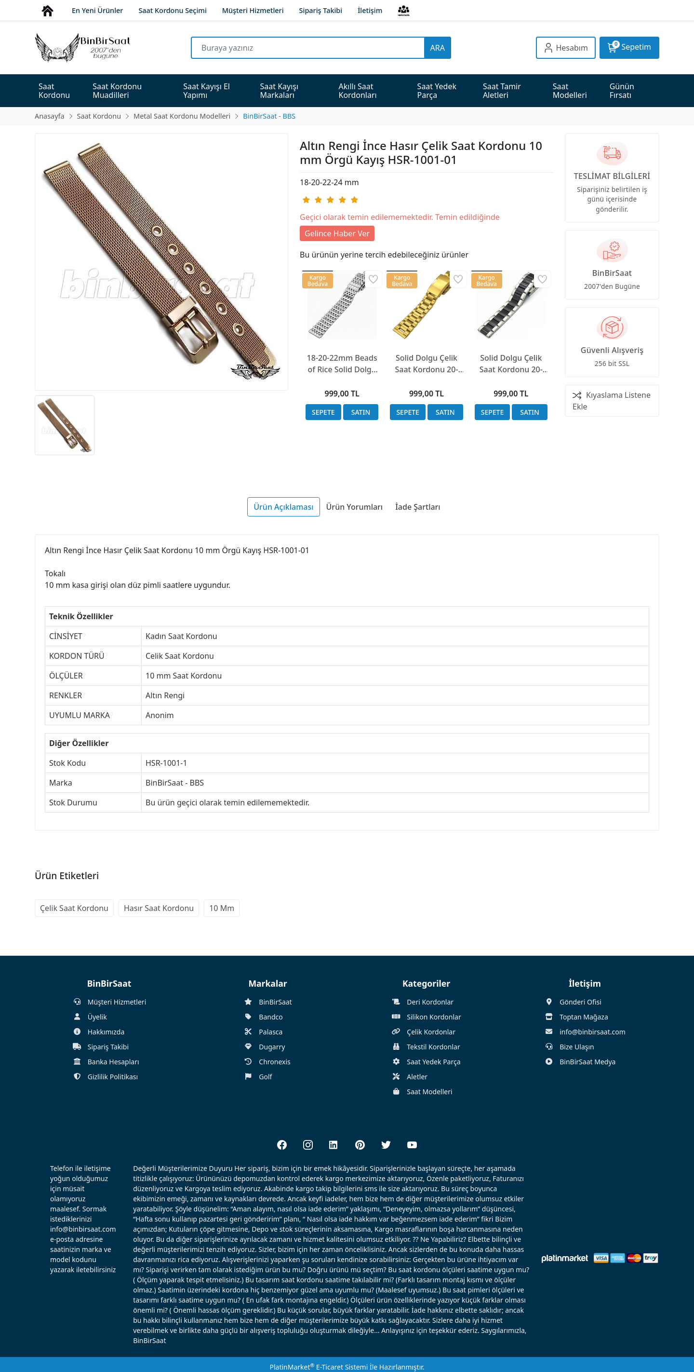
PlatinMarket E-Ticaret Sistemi (318, 1367)
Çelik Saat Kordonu (74, 908)
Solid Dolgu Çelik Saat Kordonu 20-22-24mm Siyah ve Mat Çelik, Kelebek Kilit (511, 364)
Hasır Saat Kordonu (159, 908)
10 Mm (221, 908)
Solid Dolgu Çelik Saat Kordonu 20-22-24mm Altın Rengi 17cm (426, 364)
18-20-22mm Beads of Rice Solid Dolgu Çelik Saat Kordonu (342, 364)
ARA (437, 47)
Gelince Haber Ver (337, 233)
